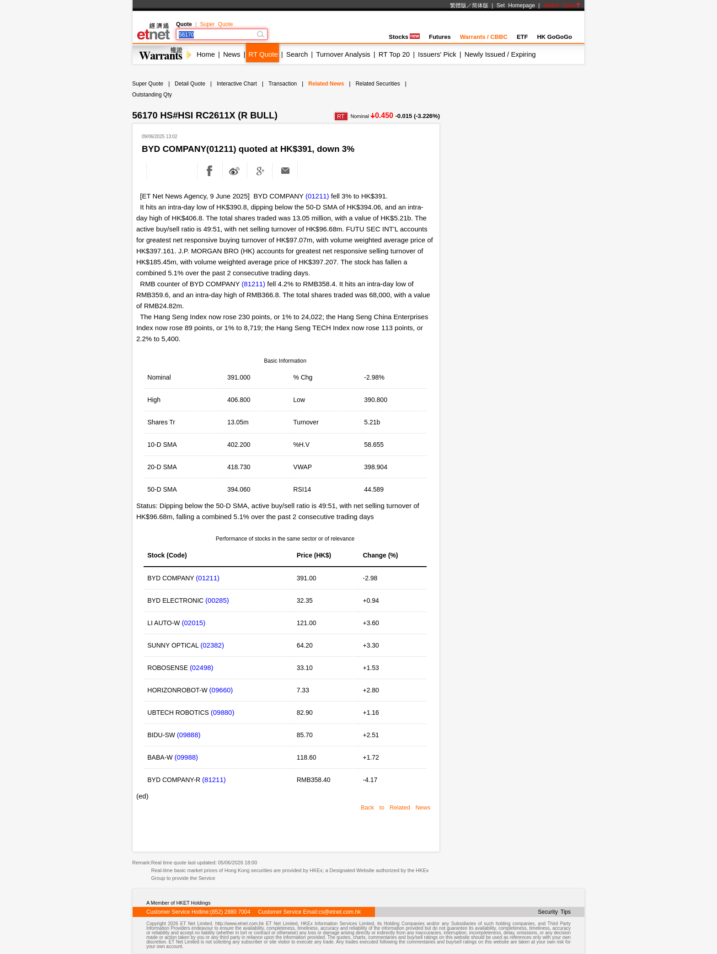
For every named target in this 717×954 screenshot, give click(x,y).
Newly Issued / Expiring (500, 54)
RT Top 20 (394, 54)
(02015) (193, 623)
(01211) (317, 196)
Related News (326, 83)
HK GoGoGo (554, 36)
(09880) (223, 712)
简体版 (480, 5)
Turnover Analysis (343, 54)
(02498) (202, 667)
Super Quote (216, 24)
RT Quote (263, 54)
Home (206, 54)
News (232, 54)
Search (297, 54)
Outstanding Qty (152, 94)
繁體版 (458, 5)
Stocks (404, 36)
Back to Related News (395, 807)
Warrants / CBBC (484, 36)
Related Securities (377, 83)
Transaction (282, 83)
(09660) (221, 690)
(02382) (212, 645)
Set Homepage (516, 5)
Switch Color (562, 5)
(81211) (253, 284)
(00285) (217, 600)
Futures (440, 36)
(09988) (186, 757)
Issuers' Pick (437, 54)
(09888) (189, 735)
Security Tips (554, 912)
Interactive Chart (237, 83)
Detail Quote (190, 83)
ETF (522, 36)
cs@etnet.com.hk (339, 912)
